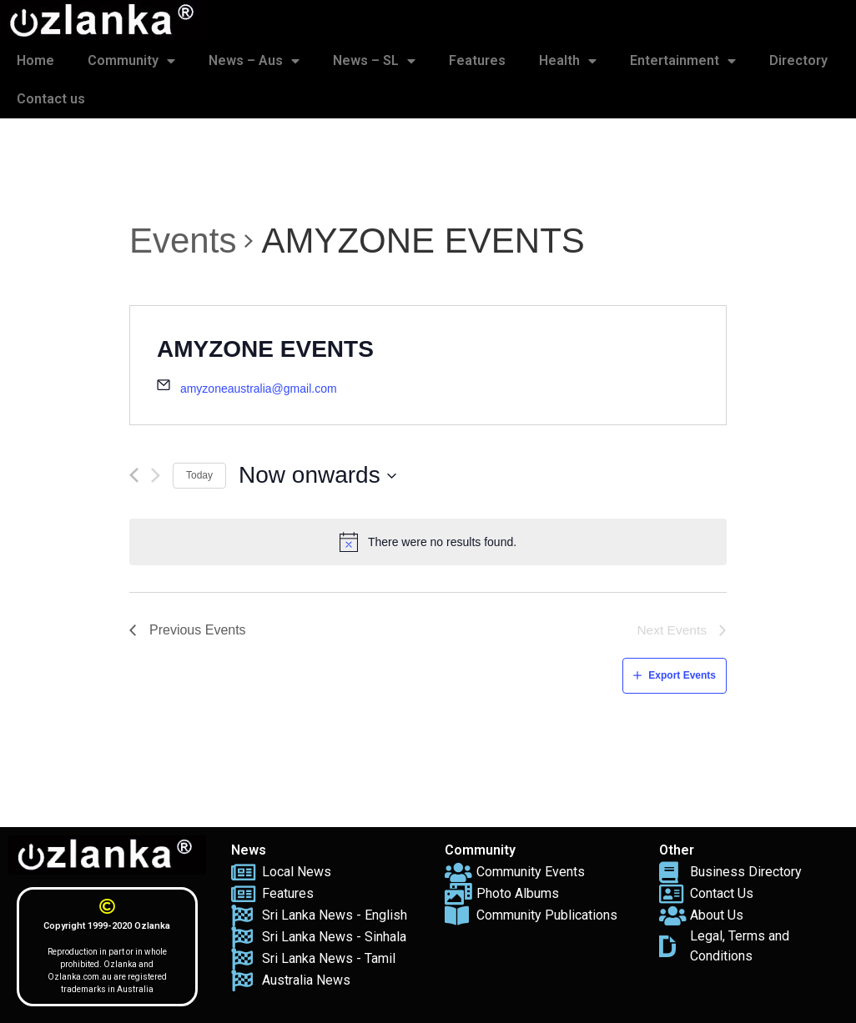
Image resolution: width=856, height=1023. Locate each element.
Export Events (682, 675)
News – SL (374, 61)
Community (131, 61)
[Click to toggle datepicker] (318, 475)
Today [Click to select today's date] (199, 475)
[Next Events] (155, 475)
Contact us (51, 99)
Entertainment (683, 61)
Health (568, 61)
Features (477, 60)
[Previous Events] (133, 475)
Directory (798, 60)
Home (35, 60)
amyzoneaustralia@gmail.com (258, 388)
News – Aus (254, 61)
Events (182, 240)
